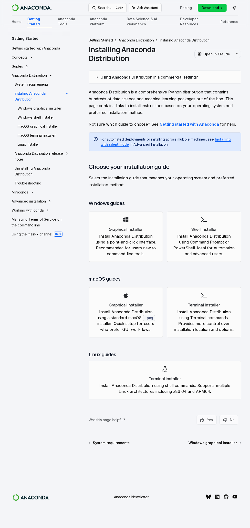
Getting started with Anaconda (189, 124)
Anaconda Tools (71, 22)
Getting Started (39, 22)
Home (16, 24)
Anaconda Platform (105, 22)
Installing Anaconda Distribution (184, 40)
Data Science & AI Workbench (150, 22)
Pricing (186, 8)
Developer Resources (197, 22)
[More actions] (237, 54)
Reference (229, 24)
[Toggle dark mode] (234, 8)
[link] (126, 237)
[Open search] (108, 7)
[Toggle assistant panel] (145, 7)
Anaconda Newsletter (131, 497)
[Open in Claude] (213, 54)
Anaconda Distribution (136, 40)
